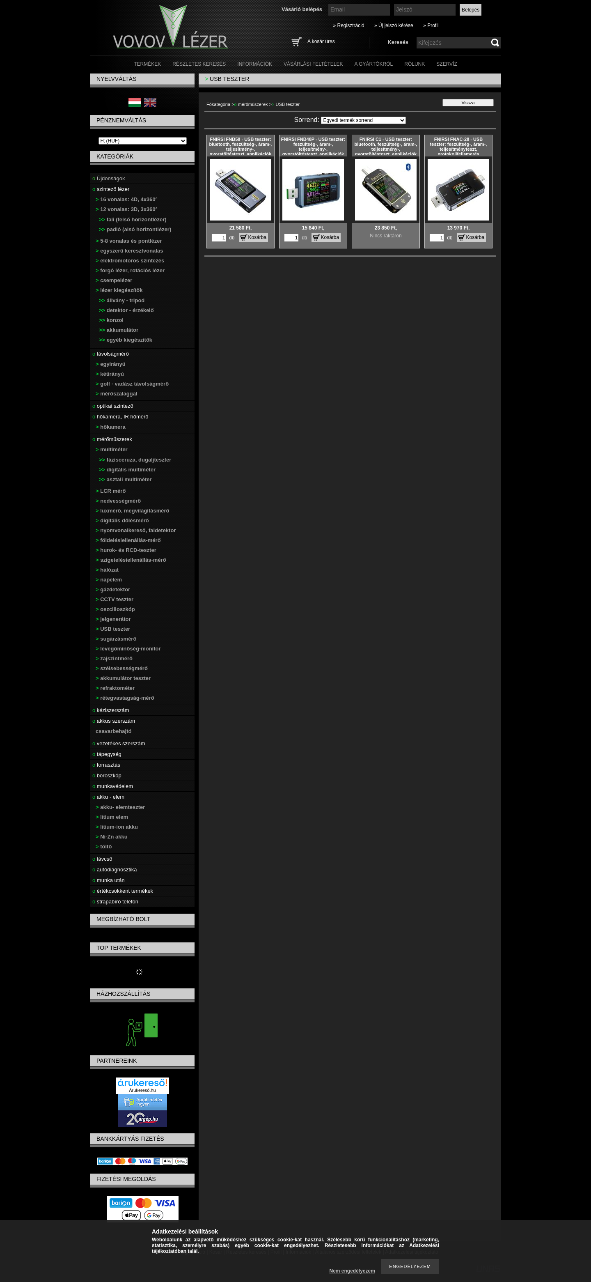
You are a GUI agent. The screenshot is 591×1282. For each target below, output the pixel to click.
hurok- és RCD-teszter (126, 550)
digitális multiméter (127, 469)
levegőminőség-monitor (128, 649)
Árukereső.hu (142, 1090)
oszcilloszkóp (115, 609)
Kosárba (257, 237)
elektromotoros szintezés (130, 260)
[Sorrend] (363, 120)
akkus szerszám (113, 721)
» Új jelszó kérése (393, 25)
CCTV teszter (114, 599)
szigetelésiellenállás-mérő (131, 560)
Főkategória (218, 104)
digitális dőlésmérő (122, 520)
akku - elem (108, 797)
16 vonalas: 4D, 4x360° (127, 199)
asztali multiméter (125, 479)
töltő (104, 846)
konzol (111, 320)
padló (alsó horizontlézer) (135, 229)
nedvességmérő (118, 501)
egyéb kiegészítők (125, 340)
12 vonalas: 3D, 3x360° (127, 209)
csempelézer (114, 280)
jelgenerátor (113, 619)
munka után (108, 880)
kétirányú (110, 374)
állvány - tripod (121, 300)
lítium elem (112, 817)
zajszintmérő (114, 658)
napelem (109, 580)
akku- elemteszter (120, 807)
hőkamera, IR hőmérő (120, 417)
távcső (102, 859)
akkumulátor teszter (123, 678)
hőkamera (111, 427)
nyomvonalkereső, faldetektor (136, 530)
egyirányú (111, 364)
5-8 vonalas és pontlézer (129, 241)
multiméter (112, 449)
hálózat (107, 570)
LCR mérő (111, 491)
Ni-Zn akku (112, 837)
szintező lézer (110, 189)
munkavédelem (112, 786)
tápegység (106, 754)
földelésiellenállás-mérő (128, 540)
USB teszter (113, 629)
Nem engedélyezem (352, 1271)
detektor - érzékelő (126, 310)
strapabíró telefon (115, 901)
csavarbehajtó (113, 731)
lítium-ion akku (117, 827)
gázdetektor (113, 589)
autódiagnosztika (114, 869)
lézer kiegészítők (119, 290)
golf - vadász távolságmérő (132, 384)
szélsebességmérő (122, 668)
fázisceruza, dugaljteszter (135, 460)
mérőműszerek (112, 439)
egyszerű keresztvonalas (129, 251)
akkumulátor (118, 330)
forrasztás (106, 765)
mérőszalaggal (116, 394)
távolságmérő (110, 354)
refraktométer (115, 688)
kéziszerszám (110, 710)
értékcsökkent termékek (122, 891)
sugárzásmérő (116, 639)
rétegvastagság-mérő (125, 698)
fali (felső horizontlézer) (133, 219)
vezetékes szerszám (118, 743)
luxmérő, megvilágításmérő (133, 511)
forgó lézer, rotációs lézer (130, 270)
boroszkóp (106, 775)
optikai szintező (112, 406)
